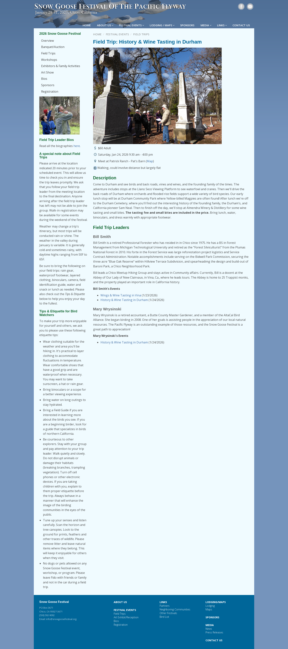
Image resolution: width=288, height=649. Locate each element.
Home (97, 34)
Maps (209, 609)
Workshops (49, 60)
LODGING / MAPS (162, 25)
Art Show (47, 72)
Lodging (210, 605)
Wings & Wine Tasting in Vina (120, 295)
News (209, 628)
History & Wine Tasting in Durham (124, 300)
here (76, 146)
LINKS (222, 25)
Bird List (164, 616)
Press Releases (214, 632)
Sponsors (47, 85)
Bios (44, 79)
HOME (87, 25)
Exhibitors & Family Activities (60, 66)
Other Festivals (168, 613)
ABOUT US (105, 25)
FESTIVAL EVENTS (131, 25)
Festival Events (117, 34)
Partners (165, 605)
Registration (49, 91)
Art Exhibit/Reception (126, 617)
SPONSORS (187, 25)
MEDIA (206, 25)
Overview (47, 41)
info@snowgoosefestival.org (61, 619)
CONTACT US (242, 25)
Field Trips (48, 53)
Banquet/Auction (52, 47)
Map (150, 161)
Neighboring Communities (175, 609)
